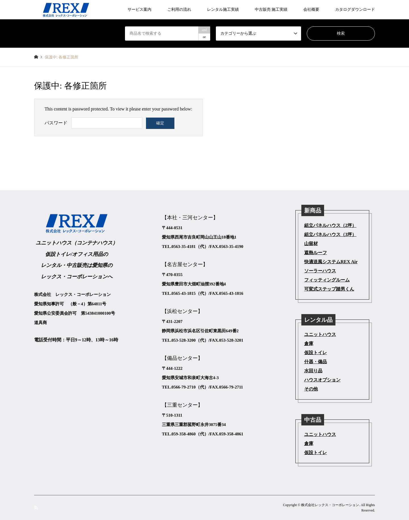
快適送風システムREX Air (331, 261)
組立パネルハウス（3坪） (330, 234)
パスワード (56, 122)
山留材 (311, 243)
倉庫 (308, 343)
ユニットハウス (320, 334)
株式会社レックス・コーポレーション (330, 505)
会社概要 (311, 9)
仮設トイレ (315, 352)
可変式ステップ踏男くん (329, 289)
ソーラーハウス (320, 270)
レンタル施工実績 (223, 9)
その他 (311, 389)
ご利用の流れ (179, 9)
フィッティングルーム (327, 279)
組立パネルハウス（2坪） (330, 225)
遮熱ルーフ (315, 252)
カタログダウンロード (355, 9)
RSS (36, 507)
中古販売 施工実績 (271, 9)
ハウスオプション (322, 379)
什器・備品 (315, 361)
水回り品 (313, 370)
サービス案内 (139, 9)
